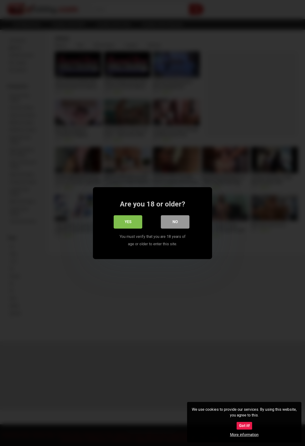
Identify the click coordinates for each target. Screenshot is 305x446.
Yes (128, 222)
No (175, 222)
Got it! (244, 425)
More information (244, 434)
